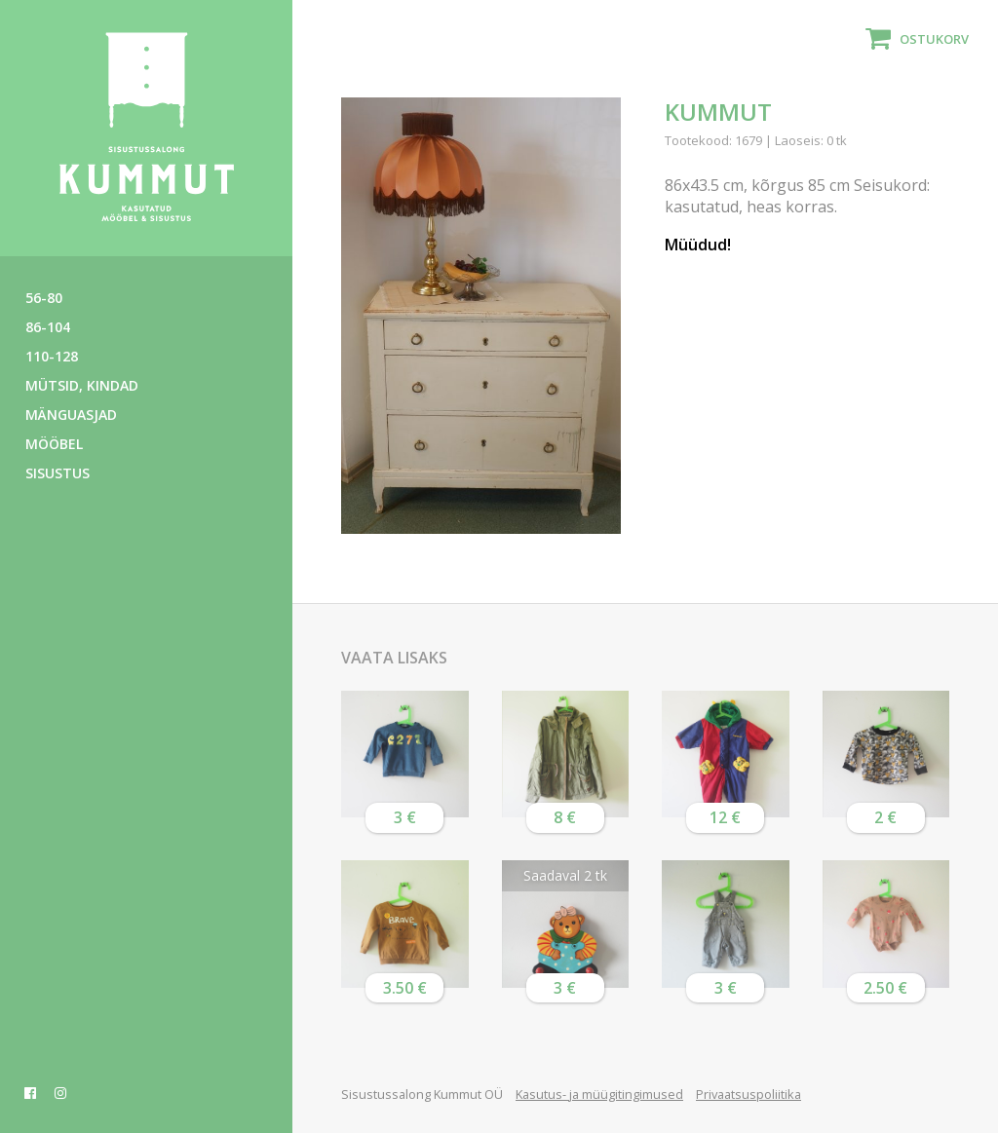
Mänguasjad (71, 414)
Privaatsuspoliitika (748, 1094)
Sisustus (57, 473)
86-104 (47, 327)
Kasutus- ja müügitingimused (599, 1094)
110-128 (51, 356)
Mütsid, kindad (81, 385)
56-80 (43, 297)
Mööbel (54, 443)
